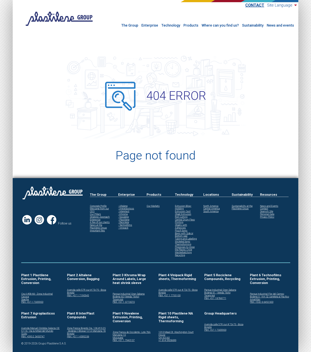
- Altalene (123, 206)
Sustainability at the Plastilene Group (242, 207)
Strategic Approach (100, 217)
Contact (254, 5)
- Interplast (123, 211)
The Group (129, 25)
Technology (170, 25)
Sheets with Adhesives (181, 226)
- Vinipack (123, 228)
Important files (97, 230)
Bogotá (70, 293)
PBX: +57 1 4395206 (78, 336)
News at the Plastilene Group (98, 226)
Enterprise (149, 25)
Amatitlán (255, 299)
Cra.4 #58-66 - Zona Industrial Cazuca (37, 295)
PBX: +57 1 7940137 (124, 340)
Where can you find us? (220, 25)
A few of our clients (100, 222)
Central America (211, 208)
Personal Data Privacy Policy (267, 215)
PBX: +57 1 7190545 (78, 295)
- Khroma (123, 214)
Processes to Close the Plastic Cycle (185, 248)
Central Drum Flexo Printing (185, 221)
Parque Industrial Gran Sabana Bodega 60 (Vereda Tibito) (129, 295)
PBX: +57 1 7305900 (32, 302)
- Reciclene (123, 222)
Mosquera (118, 338)
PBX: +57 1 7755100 (169, 295)
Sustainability (253, 25)
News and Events (269, 206)
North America (210, 206)
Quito (24, 334)
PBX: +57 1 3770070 (124, 302)
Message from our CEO (99, 210)
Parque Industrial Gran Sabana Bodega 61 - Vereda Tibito (220, 291)
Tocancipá (118, 299)
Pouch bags (181, 230)
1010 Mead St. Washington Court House (176, 333)
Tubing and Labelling (186, 239)
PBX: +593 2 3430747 (33, 336)
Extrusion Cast (183, 211)
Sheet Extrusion (183, 214)
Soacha (25, 299)
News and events (280, 25)
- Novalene (123, 217)
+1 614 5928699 (167, 340)
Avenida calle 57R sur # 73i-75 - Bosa (86, 290)
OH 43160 (164, 338)
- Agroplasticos (126, 208)
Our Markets (153, 206)
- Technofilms (125, 225)
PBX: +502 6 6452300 (261, 302)
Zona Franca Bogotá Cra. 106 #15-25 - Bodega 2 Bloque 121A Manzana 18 (86, 329)
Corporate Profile (98, 206)
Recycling (180, 255)
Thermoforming (183, 244)
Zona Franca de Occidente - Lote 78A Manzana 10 (132, 333)
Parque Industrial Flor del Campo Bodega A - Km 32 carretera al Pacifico (269, 295)
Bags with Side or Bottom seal (184, 235)
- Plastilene (123, 220)
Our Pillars (95, 214)
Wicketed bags (182, 241)
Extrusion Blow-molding (183, 207)
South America (211, 211)
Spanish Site (266, 211)
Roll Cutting (181, 217)
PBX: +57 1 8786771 (215, 298)
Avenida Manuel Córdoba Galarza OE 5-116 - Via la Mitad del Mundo (40, 329)
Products (190, 25)
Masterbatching (183, 252)
